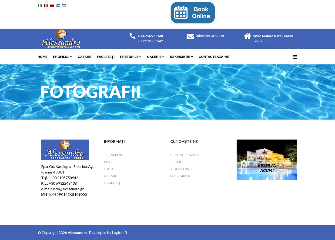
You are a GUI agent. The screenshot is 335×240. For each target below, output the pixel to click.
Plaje (108, 162)
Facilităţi (105, 57)
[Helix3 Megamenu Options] (295, 56)
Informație (180, 57)
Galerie (154, 57)
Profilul (61, 57)
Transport (114, 155)
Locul (109, 169)
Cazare (84, 57)
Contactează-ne (214, 57)
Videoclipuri (182, 169)
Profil (176, 162)
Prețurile (129, 57)
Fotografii (180, 176)
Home (42, 57)
